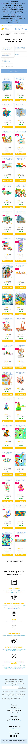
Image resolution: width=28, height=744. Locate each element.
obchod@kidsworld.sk (8, 25)
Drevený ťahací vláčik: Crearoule (21, 266)
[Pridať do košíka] (7, 100)
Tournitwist (21, 398)
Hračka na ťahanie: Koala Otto (7, 399)
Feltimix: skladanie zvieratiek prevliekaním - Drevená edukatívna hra (7, 266)
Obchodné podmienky (14, 729)
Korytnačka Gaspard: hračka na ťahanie (7, 105)
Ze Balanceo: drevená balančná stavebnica (7, 292)
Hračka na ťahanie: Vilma (7, 212)
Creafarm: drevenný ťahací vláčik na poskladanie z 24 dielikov (21, 534)
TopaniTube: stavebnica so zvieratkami (7, 79)
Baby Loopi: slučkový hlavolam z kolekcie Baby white (21, 133)
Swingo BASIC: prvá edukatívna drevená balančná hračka (21, 186)
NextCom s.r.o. (22, 741)
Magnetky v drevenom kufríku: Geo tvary (7, 506)
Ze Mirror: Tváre (7, 238)
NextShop (4, 741)
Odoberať (22, 687)
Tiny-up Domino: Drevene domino (7, 373)
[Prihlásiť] (19, 28)
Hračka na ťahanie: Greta (7, 426)
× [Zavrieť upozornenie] (26, 12)
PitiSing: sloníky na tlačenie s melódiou (21, 212)
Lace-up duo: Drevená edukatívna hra (7, 346)
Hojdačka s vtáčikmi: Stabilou (7, 319)
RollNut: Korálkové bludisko (20, 105)
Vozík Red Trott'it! (21, 318)
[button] (15, 28)
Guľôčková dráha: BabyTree (21, 346)
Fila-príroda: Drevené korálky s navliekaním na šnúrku (21, 507)
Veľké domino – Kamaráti (21, 453)
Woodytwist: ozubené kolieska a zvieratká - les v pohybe (21, 293)
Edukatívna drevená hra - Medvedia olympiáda (7, 480)
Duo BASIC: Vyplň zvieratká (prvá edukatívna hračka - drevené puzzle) (21, 159)
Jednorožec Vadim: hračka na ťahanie (20, 78)
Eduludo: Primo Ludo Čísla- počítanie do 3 (21, 239)
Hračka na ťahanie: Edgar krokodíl (7, 185)
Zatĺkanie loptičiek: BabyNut (20, 373)
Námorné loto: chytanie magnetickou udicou (7, 534)
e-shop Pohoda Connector (13, 741)
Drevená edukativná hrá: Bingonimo (7, 453)
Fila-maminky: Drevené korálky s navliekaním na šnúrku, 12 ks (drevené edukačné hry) (7, 159)
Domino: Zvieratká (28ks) (20, 426)
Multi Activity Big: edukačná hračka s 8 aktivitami (7, 133)
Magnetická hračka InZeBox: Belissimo (20, 479)
